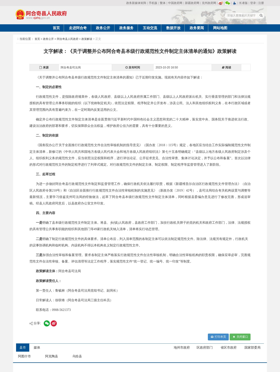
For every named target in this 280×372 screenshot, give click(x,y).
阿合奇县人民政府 (67, 38)
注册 (261, 2)
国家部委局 (252, 347)
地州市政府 (182, 347)
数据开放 (173, 28)
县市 (22, 347)
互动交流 (150, 28)
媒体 (37, 347)
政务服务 (126, 28)
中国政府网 (175, 2)
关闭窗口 (240, 337)
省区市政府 (229, 347)
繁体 (163, 2)
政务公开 (103, 28)
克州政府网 (209, 2)
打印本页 (218, 337)
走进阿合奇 (78, 28)
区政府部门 (205, 347)
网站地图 (220, 28)
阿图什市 (24, 356)
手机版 (153, 2)
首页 (56, 28)
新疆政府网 (192, 2)
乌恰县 (77, 356)
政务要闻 (197, 28)
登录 (253, 2)
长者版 (243, 2)
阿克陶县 (51, 356)
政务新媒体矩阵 (136, 2)
